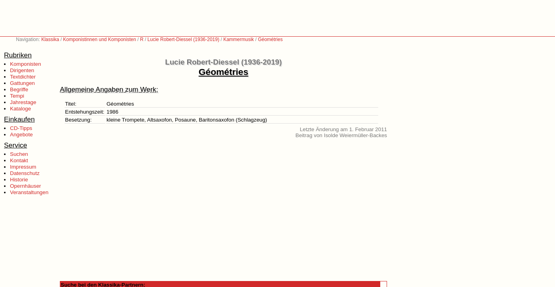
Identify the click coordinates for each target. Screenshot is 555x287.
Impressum (23, 167)
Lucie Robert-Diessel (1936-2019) (183, 39)
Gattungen (22, 83)
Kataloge (20, 109)
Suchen (19, 154)
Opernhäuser (25, 186)
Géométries (270, 39)
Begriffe (19, 89)
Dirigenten (22, 70)
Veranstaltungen (29, 192)
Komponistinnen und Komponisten (99, 39)
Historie (19, 180)
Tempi (17, 96)
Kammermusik (238, 39)
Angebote (21, 135)
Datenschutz (25, 173)
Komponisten (25, 64)
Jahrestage (23, 102)
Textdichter (23, 77)
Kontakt (19, 160)
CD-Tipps (21, 128)
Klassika (50, 39)
